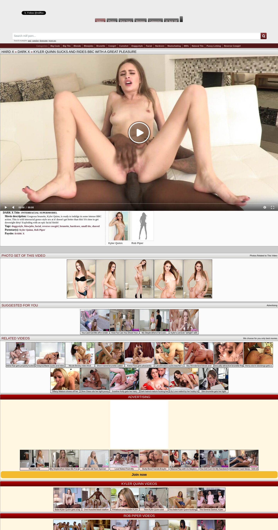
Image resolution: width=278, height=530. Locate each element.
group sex (52, 41)
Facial (149, 46)
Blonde (77, 46)
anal (29, 41)
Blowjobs (88, 46)
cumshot (35, 41)
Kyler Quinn (26, 229)
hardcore (75, 226)
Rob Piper (39, 229)
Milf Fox (139, 8)
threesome (43, 41)
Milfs (186, 46)
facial (38, 226)
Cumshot (123, 46)
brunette (64, 226)
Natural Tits (197, 46)
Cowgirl (112, 46)
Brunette (100, 46)
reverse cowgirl (50, 226)
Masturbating (174, 46)
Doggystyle (137, 46)
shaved (95, 226)
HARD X (8, 52)
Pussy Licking (214, 46)
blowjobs (29, 226)
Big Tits (66, 46)
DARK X (24, 52)
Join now (139, 475)
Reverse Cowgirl (232, 46)
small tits (86, 226)
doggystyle (17, 226)
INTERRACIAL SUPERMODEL (39, 212)
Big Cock (55, 46)
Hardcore (159, 46)
